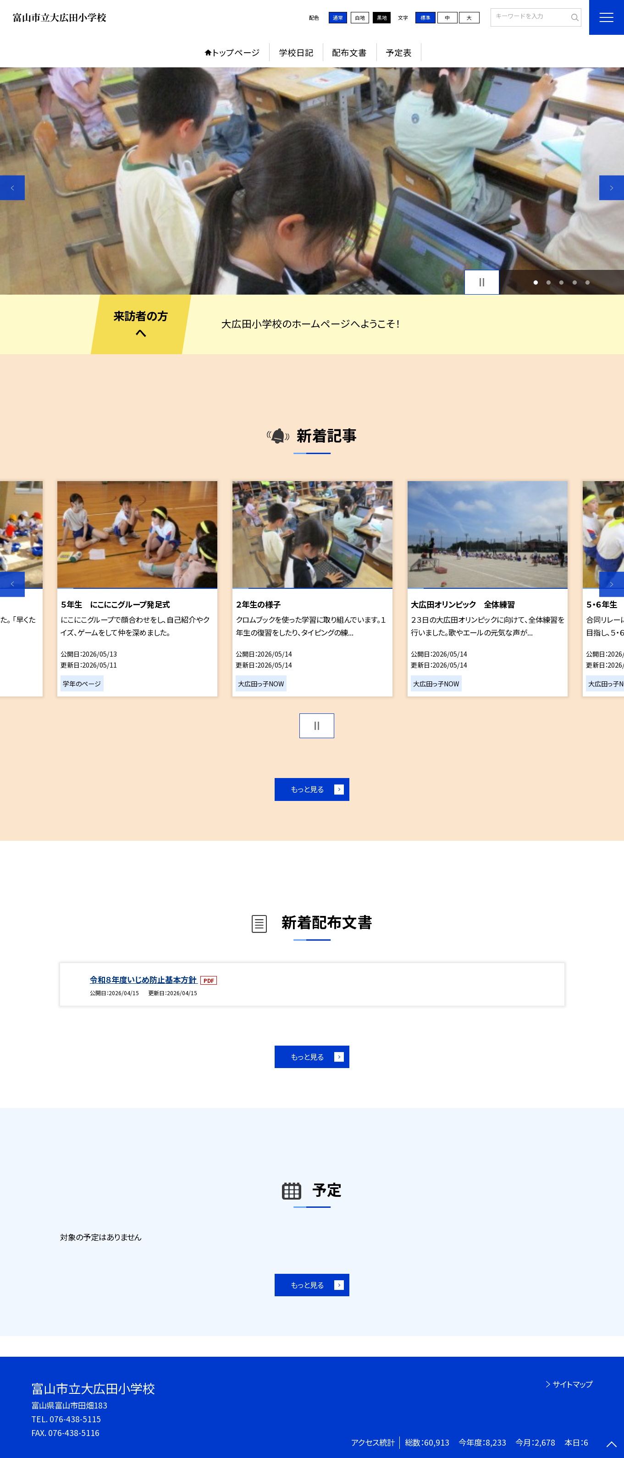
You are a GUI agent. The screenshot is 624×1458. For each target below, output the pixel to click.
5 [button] (587, 282)
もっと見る (307, 789)
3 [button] (561, 282)
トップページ (236, 52)
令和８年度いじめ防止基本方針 (144, 979)
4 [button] (574, 282)
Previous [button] (12, 187)
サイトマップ (572, 1384)
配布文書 (349, 52)
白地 (360, 17)
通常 (338, 17)
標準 (425, 17)
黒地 (382, 17)
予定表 (399, 52)
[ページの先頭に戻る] (611, 1445)
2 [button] (549, 282)
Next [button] (611, 187)
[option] (312, 181)
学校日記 (296, 52)
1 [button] (536, 282)
